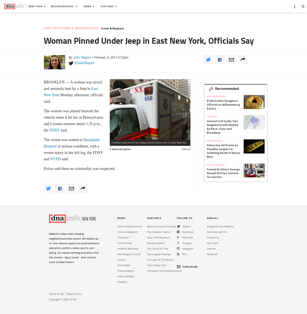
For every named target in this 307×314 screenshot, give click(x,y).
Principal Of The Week (160, 260)
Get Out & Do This (157, 249)
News (89, 6)
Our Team (212, 243)
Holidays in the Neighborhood (164, 271)
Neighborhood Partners (220, 226)
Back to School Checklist (161, 226)
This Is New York (156, 265)
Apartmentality (155, 243)
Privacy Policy (74, 294)
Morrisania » (215, 141)
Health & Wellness (127, 249)
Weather (122, 282)
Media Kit (212, 254)
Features (109, 6)
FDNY (54, 130)
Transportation (125, 271)
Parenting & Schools (128, 254)
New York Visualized (158, 237)
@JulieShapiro (84, 63)
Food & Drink (124, 243)
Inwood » (213, 116)
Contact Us (213, 237)
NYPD (55, 159)
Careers (211, 249)
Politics (121, 260)
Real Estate (123, 265)
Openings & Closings (159, 254)
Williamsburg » (217, 96)
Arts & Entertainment (129, 226)
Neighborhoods (64, 6)
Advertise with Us (217, 232)
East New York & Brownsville (71, 28)
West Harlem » (216, 165)
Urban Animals (125, 276)
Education (123, 237)
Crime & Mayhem (112, 28)
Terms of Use (56, 294)
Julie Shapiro (82, 57)
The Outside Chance (159, 232)
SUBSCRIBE (187, 267)
